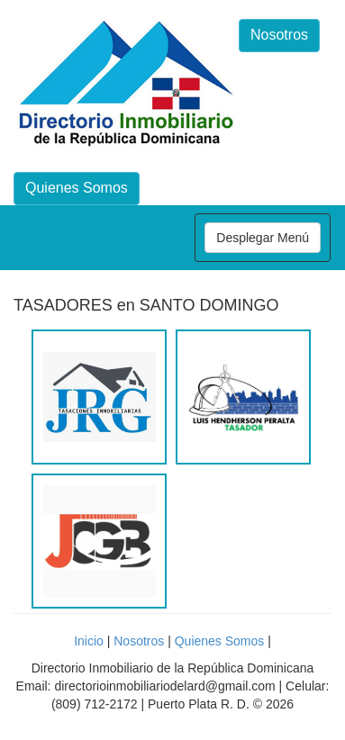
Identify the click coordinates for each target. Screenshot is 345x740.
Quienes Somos (76, 187)
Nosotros (279, 34)
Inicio (89, 641)
